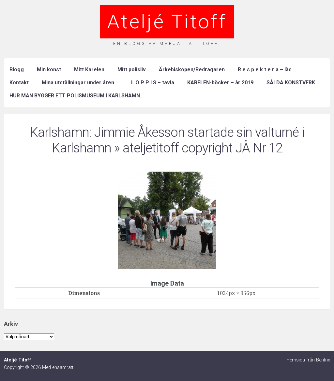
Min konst (49, 69)
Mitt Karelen (89, 69)
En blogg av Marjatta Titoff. (167, 43)
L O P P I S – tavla (152, 82)
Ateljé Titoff (167, 21)
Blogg (16, 69)
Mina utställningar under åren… (80, 82)
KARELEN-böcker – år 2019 (220, 82)
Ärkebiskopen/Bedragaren (192, 69)
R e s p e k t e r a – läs (265, 69)
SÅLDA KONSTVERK (290, 82)
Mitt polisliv (131, 69)
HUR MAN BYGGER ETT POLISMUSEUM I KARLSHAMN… (76, 95)
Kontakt (19, 82)
